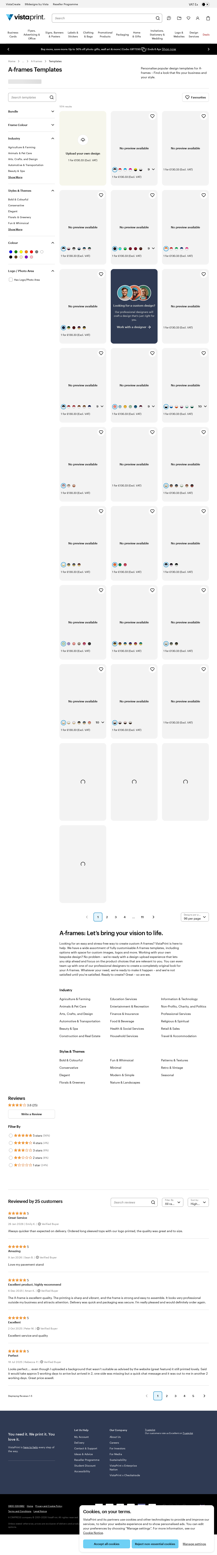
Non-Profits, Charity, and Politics (183, 953)
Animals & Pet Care (72, 953)
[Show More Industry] (15, 177)
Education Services (123, 945)
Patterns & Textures (174, 1007)
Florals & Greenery (72, 1029)
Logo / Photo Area (21, 271)
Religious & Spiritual (175, 968)
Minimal (115, 1014)
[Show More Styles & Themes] (15, 229)
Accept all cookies (106, 1544)
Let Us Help (89, 1382)
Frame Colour (17, 125)
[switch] (202, 4)
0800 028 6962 (16, 1482)
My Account (81, 1387)
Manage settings (194, 1544)
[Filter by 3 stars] (11, 1097)
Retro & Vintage (172, 1014)
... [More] (23, 61)
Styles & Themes (19, 190)
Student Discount (85, 1423)
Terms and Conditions (19, 1487)
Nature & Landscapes (125, 1029)
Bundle (13, 111)
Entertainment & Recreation (129, 953)
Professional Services (176, 960)
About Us (115, 1387)
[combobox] (104, 18)
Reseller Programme (81, 1416)
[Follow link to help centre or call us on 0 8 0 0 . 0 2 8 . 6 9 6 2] (169, 18)
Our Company (125, 1382)
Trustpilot (150, 1382)
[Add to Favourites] (152, 116)
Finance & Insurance (124, 960)
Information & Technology (179, 945)
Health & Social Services (127, 975)
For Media (116, 1404)
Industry (14, 138)
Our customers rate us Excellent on (169, 1385)
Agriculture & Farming (74, 945)
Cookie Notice (93, 1532)
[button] (86, 863)
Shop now (169, 49)
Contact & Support (80, 1400)
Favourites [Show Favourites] (195, 97)
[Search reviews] (131, 1149)
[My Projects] (179, 18)
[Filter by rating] (172, 1149)
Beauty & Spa (68, 975)
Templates (55, 61)
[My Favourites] (188, 18)
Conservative (68, 1014)
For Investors (117, 1398)
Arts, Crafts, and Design (76, 960)
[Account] (198, 18)
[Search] (157, 18)
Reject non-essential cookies (155, 1544)
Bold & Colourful (71, 1007)
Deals (206, 34)
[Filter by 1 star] (11, 1112)
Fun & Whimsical (121, 1007)
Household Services (124, 982)
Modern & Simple (122, 1021)
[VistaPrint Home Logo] (25, 18)
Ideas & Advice (83, 1408)
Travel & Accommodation (179, 982)
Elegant (64, 1021)
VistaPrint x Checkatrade (117, 1427)
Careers (114, 1393)
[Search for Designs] (51, 97)
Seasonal (167, 1021)
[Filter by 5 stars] (11, 1082)
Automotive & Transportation (79, 968)
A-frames (36, 61)
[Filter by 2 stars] (11, 1104)
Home (11, 61)
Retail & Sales (170, 975)
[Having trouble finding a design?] (134, 290)
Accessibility (82, 1429)
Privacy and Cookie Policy (48, 1482)
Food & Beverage (122, 968)
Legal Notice (40, 1487)
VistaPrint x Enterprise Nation (120, 1417)
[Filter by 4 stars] (11, 1089)
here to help (30, 1399)
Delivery (79, 1393)
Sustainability (118, 1410)
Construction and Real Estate (79, 982)
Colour (13, 242)
